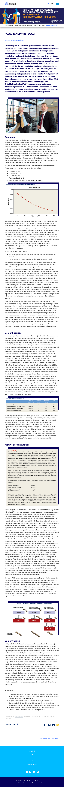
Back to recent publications (14, 40)
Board (32, 754)
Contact (32, 751)
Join (32, 761)
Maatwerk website (23, 783)
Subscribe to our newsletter (48, 739)
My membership (52, 25)
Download (12, 724)
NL (48, 4)
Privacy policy (32, 764)
